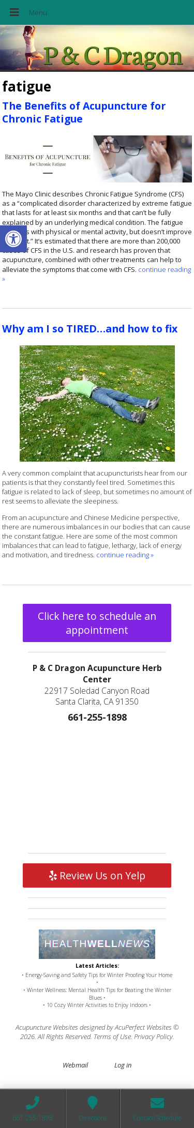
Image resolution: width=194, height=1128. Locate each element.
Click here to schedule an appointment (97, 623)
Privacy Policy (153, 1036)
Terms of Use (112, 1036)
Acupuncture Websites (47, 1027)
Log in (122, 1065)
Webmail (75, 1065)
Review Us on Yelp (97, 875)
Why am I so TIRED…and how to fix (89, 329)
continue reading (125, 554)
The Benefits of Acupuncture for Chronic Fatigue (84, 112)
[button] (13, 238)
